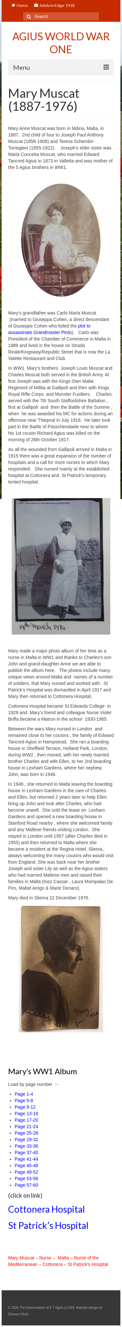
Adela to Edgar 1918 (54, 5)
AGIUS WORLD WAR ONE (61, 43)
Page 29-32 (26, 1139)
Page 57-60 (26, 1185)
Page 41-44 (26, 1159)
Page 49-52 (26, 1172)
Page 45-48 (26, 1165)
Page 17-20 (26, 1120)
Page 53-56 (26, 1178)
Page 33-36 (26, 1146)
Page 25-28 (26, 1133)
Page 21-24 (26, 1126)
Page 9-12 (25, 1107)
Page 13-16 (26, 1113)
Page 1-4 (24, 1094)
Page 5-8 (24, 1100)
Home (19, 5)
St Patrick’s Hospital (48, 1225)
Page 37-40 (26, 1152)
